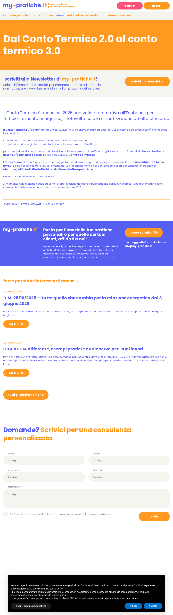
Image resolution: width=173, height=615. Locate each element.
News (60, 15)
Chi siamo (110, 15)
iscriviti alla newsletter (147, 81)
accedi (156, 6)
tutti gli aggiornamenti (26, 395)
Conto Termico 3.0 (144, 232)
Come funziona (42, 15)
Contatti (126, 15)
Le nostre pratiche (15, 15)
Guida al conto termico (83, 15)
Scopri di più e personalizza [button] (31, 606)
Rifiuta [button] (133, 606)
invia (154, 516)
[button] (160, 580)
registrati (130, 6)
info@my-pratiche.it (138, 246)
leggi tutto (16, 324)
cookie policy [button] (56, 588)
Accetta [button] (153, 606)
